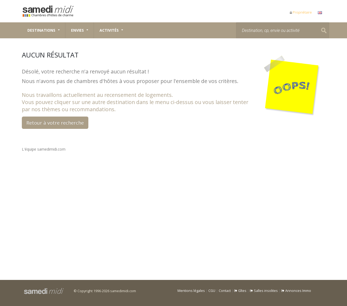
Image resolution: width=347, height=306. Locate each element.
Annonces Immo (296, 290)
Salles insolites (264, 290)
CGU (211, 290)
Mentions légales (191, 290)
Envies (77, 30)
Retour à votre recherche (55, 122)
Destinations (41, 30)
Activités (109, 30)
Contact (225, 290)
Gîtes (240, 290)
